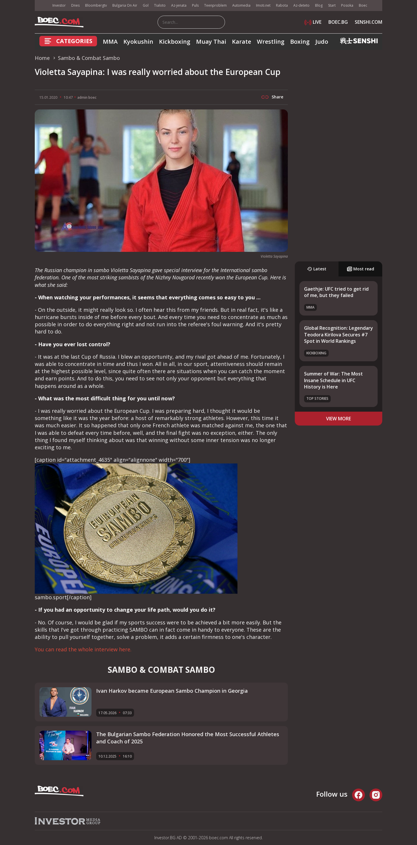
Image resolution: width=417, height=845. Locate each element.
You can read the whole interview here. (83, 649)
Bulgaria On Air (124, 5)
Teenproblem (215, 5)
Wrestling (270, 41)
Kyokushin (138, 41)
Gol (146, 5)
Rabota (282, 5)
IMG (42, 6)
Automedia (241, 5)
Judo (321, 41)
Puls (195, 5)
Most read (360, 269)
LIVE (312, 22)
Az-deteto (301, 5)
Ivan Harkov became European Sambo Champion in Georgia (172, 690)
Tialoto (160, 5)
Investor (59, 5)
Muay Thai (211, 41)
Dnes (75, 5)
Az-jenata (178, 5)
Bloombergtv (96, 5)
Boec (363, 5)
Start (332, 5)
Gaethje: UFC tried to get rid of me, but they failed (336, 292)
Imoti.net (263, 5)
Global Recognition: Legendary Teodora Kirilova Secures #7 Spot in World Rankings (338, 334)
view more (338, 418)
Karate (241, 41)
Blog (319, 5)
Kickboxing (174, 41)
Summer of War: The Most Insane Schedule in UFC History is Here (333, 380)
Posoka (347, 5)
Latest (316, 269)
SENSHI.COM (368, 22)
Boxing (300, 41)
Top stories (317, 398)
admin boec (86, 97)
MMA (110, 41)
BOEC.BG (338, 22)
